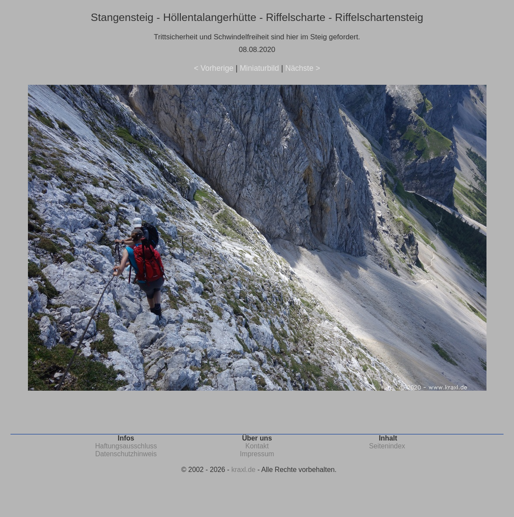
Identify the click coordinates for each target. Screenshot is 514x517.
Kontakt (257, 446)
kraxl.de (243, 469)
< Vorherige (213, 68)
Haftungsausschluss (126, 446)
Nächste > (302, 68)
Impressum (257, 454)
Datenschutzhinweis (126, 454)
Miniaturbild (259, 68)
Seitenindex (387, 446)
